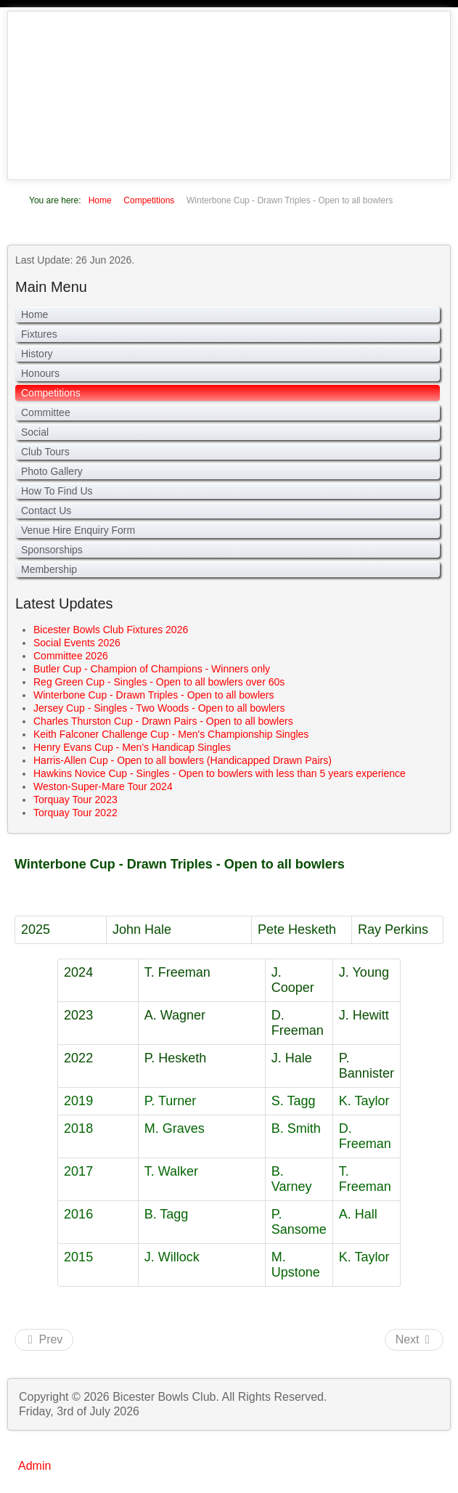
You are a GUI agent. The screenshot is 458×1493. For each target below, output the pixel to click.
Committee (45, 412)
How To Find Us (57, 491)
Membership (49, 569)
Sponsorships (52, 550)
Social (35, 432)
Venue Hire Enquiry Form (78, 530)
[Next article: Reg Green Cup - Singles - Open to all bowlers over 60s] (414, 1340)
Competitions (51, 393)
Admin (34, 1466)
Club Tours (45, 451)
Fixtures (39, 334)
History (37, 353)
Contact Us (46, 510)
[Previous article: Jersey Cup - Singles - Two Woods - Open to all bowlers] (44, 1340)
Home (34, 314)
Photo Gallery (52, 471)
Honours (40, 373)
